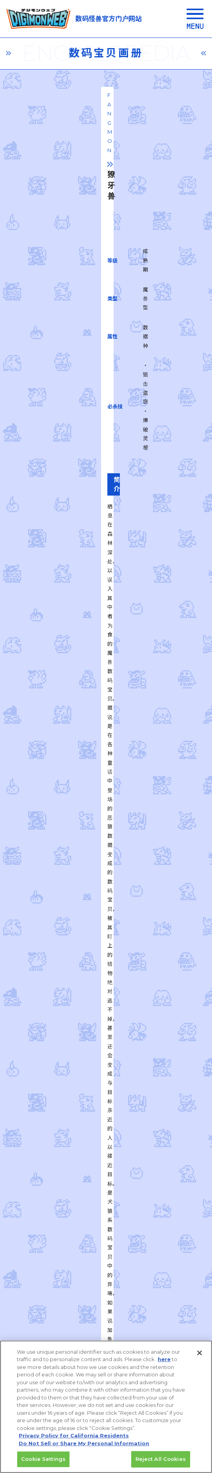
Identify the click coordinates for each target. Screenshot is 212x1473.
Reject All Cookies (160, 1463)
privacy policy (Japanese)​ (65, 1281)
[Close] (199, 1357)
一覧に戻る (106, 1009)
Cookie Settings (43, 1463)
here (164, 1364)
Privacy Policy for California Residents (74, 1440)
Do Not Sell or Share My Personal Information (84, 1447)
